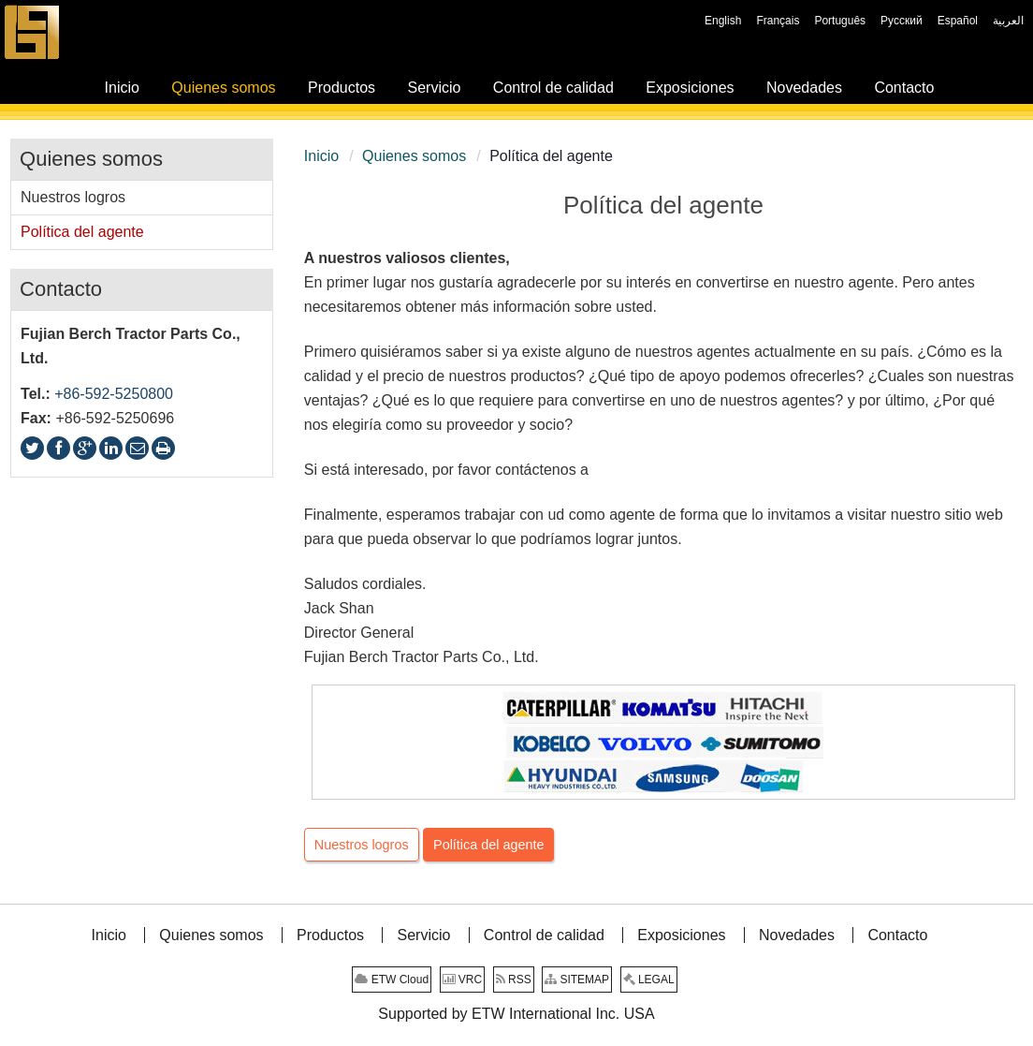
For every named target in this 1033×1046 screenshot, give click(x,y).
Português (840, 20)
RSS (513, 979)
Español (958, 20)
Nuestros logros (361, 844)
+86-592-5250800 (113, 394)
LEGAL (649, 979)
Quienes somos (414, 156)
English (723, 20)
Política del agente (488, 844)
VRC (463, 979)
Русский (901, 20)
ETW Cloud (392, 979)
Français (777, 20)
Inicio (321, 156)
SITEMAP (577, 979)
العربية (1008, 20)
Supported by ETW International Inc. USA (516, 1014)
